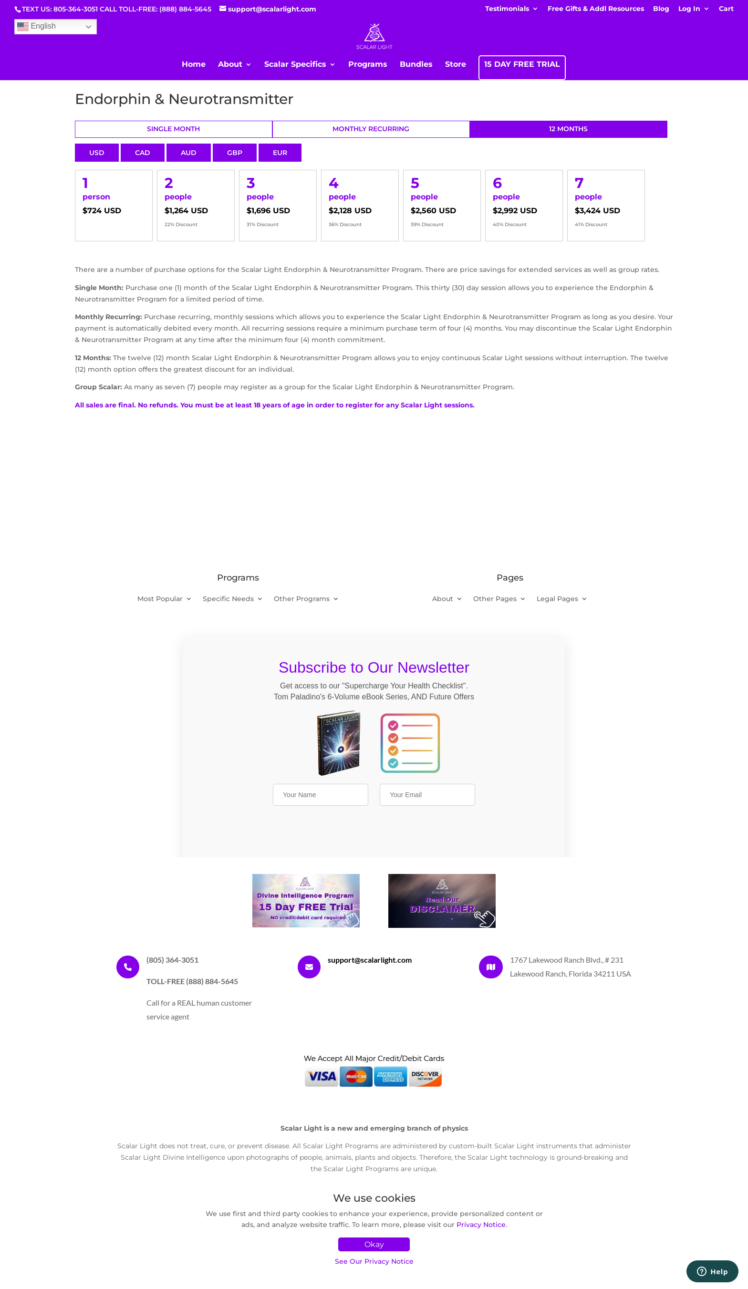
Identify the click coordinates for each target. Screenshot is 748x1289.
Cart (726, 9)
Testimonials (507, 9)
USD (96, 152)
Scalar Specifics (295, 65)
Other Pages (495, 599)
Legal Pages (557, 599)
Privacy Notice (481, 1224)
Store (455, 65)
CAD (142, 152)
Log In (689, 9)
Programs (367, 65)
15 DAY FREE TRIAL (522, 65)
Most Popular (160, 599)
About (230, 65)
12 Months (568, 129)
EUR (280, 152)
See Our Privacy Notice (374, 1261)
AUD (189, 152)
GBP (234, 152)
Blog (661, 9)
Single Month (173, 129)
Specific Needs (228, 599)
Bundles (416, 65)
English (36, 26)
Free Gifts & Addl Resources (596, 9)
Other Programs (302, 599)
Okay (374, 1244)
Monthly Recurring (370, 129)
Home (194, 65)
